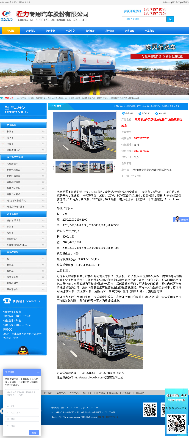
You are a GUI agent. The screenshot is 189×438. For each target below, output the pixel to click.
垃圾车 (10, 232)
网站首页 (10, 30)
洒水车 (10, 137)
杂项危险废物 (13, 188)
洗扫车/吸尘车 (14, 220)
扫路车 (10, 131)
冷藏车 (10, 143)
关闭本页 (162, 113)
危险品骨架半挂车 (16, 206)
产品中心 (70, 30)
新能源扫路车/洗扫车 (17, 245)
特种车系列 (12, 252)
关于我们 (30, 30)
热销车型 (11, 125)
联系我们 (185, 2)
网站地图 (140, 393)
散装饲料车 (12, 277)
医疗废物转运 (13, 150)
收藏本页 (129, 113)
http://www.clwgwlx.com (88, 377)
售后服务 (90, 30)
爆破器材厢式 (13, 182)
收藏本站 (167, 2)
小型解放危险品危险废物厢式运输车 (151, 169)
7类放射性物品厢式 (16, 200)
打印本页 (146, 113)
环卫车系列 (12, 214)
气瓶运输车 (12, 163)
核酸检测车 (12, 283)
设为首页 (176, 2)
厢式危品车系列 (15, 157)
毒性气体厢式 (13, 194)
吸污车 (10, 226)
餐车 (9, 258)
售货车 (10, 265)
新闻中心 (50, 30)
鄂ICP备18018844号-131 (108, 417)
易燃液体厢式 (13, 176)
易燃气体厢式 (13, 170)
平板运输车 (12, 289)
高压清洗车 (12, 239)
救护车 (10, 271)
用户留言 (110, 30)
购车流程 (129, 30)
